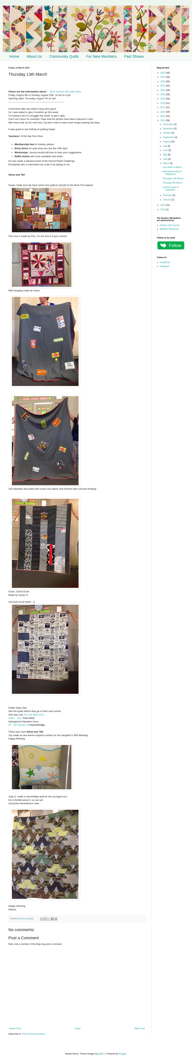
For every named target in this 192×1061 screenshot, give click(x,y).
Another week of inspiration (170, 188)
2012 (163, 209)
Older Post (139, 1028)
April (165, 159)
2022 (163, 85)
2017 (163, 107)
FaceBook (165, 262)
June (165, 150)
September (169, 137)
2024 (163, 77)
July (165, 146)
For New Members (101, 56)
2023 (163, 81)
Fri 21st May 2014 (34, 714)
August (167, 141)
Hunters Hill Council (169, 225)
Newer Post (15, 1028)
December (168, 124)
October (167, 133)
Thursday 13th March (172, 178)
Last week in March (172, 167)
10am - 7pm (14, 718)
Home (14, 56)
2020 (163, 94)
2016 (163, 112)
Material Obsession (169, 229)
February (167, 195)
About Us (34, 56)
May (165, 154)
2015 (163, 116)
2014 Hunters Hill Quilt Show (65, 91)
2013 (163, 205)
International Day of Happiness (172, 172)
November (168, 128)
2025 (163, 72)
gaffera (101, 1053)
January (167, 199)
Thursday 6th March (172, 182)
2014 (163, 120)
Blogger (122, 1053)
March (166, 163)
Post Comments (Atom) (33, 1034)
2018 (163, 103)
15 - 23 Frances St (18, 724)
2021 (163, 90)
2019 (163, 98)
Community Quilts (64, 56)
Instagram (165, 266)
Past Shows (134, 56)
